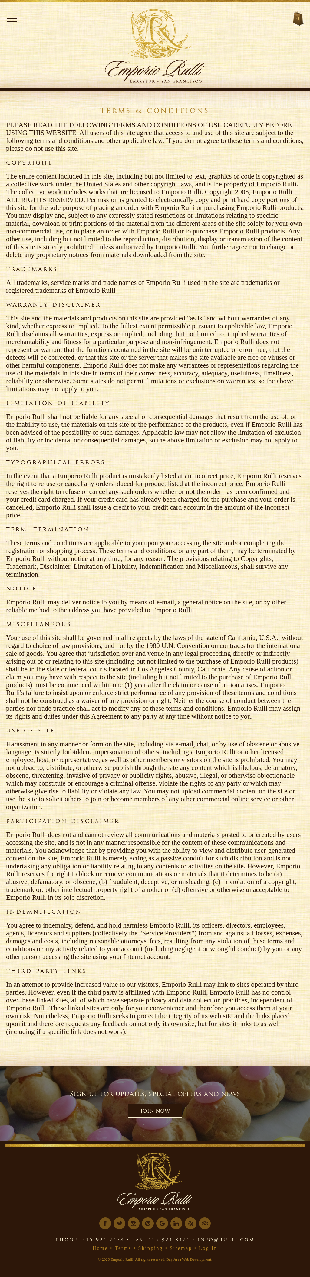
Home (100, 1248)
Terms (123, 1248)
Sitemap (181, 1248)
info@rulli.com (226, 1240)
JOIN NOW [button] (155, 1110)
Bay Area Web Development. (189, 1259)
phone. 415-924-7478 (90, 1240)
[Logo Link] (167, 31)
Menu (12, 19)
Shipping (150, 1248)
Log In (208, 1248)
